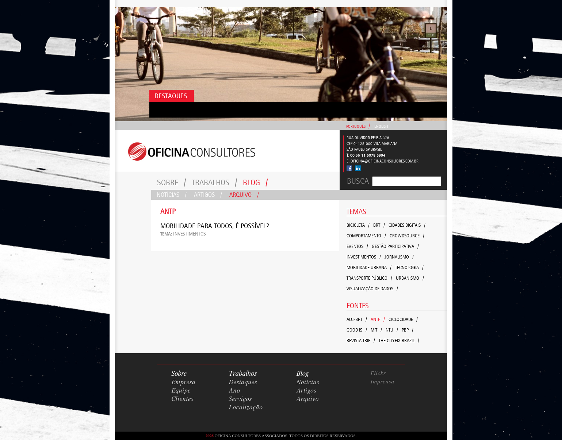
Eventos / (357, 246)
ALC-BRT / (357, 319)
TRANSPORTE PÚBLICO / (369, 278)
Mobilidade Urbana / (369, 267)
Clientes (183, 399)
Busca (358, 181)
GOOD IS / (357, 330)
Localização (246, 407)
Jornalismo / (399, 257)
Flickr (378, 373)
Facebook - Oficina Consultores (349, 168)
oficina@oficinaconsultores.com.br (384, 161)
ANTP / (378, 319)
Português (356, 126)
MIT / (376, 330)
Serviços (240, 399)
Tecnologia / (409, 267)
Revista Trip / (361, 340)
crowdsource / (407, 235)
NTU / (392, 330)
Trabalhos (214, 182)
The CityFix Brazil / (399, 340)
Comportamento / (366, 235)
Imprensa (383, 381)
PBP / (407, 330)
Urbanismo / (410, 278)
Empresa (184, 382)
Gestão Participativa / (395, 246)
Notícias (172, 194)
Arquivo (244, 194)
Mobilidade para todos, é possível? (214, 226)
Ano (234, 390)
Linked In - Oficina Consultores (358, 168)
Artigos (208, 194)
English (381, 126)
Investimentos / (364, 257)
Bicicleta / (358, 225)
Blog (255, 182)
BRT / (379, 225)
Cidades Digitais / (407, 225)
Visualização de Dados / (372, 288)
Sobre (171, 182)
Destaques (243, 382)
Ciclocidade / (403, 319)
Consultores (227, 151)
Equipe (181, 390)
